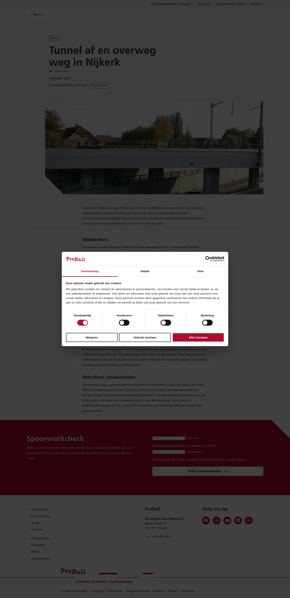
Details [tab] (144, 271)
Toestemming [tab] (89, 271)
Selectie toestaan (145, 337)
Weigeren (92, 337)
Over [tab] (200, 271)
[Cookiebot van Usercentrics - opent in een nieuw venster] (208, 259)
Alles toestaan (198, 337)
